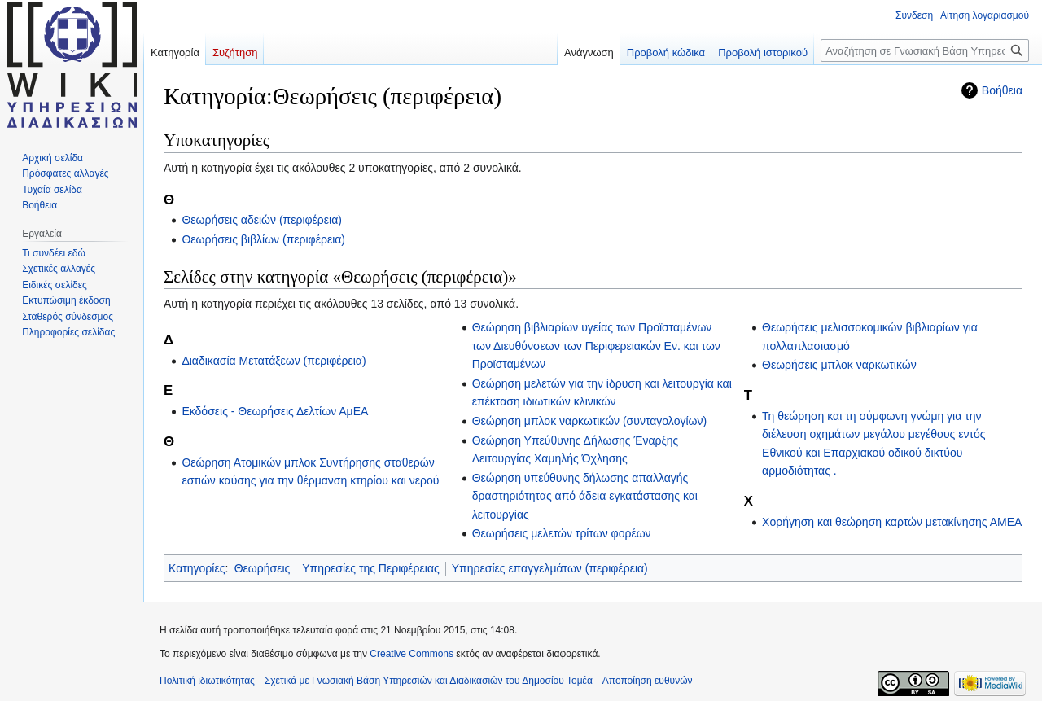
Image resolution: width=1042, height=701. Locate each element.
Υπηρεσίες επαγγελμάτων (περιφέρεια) (550, 568)
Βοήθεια (1002, 90)
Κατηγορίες (197, 568)
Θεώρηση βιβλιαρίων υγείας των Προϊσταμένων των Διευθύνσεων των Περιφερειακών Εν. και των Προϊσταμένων (596, 345)
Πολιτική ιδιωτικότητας (207, 680)
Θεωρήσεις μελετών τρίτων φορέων (561, 533)
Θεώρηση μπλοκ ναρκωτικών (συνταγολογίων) (589, 420)
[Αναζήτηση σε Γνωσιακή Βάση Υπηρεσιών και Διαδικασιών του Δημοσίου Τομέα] (925, 50)
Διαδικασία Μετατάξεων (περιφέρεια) (274, 360)
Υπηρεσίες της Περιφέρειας (370, 568)
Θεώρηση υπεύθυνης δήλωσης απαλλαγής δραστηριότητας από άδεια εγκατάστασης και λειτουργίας (585, 496)
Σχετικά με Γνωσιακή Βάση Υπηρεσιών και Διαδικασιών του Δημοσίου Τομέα (429, 680)
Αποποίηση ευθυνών (647, 680)
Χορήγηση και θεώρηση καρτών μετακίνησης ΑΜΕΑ (892, 521)
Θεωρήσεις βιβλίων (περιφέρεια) (263, 239)
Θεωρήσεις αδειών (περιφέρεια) (262, 219)
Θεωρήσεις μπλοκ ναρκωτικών (839, 364)
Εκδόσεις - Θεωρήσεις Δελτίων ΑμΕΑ (275, 411)
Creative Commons (411, 653)
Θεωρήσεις (262, 568)
